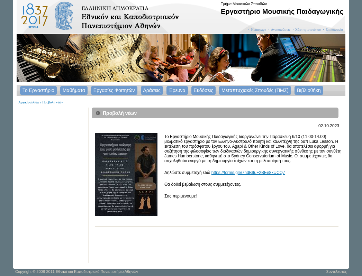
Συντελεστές (336, 271)
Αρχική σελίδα (28, 102)
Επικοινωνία (334, 29)
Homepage (258, 29)
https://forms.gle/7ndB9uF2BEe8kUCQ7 (248, 172)
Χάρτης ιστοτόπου (308, 29)
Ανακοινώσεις (280, 29)
